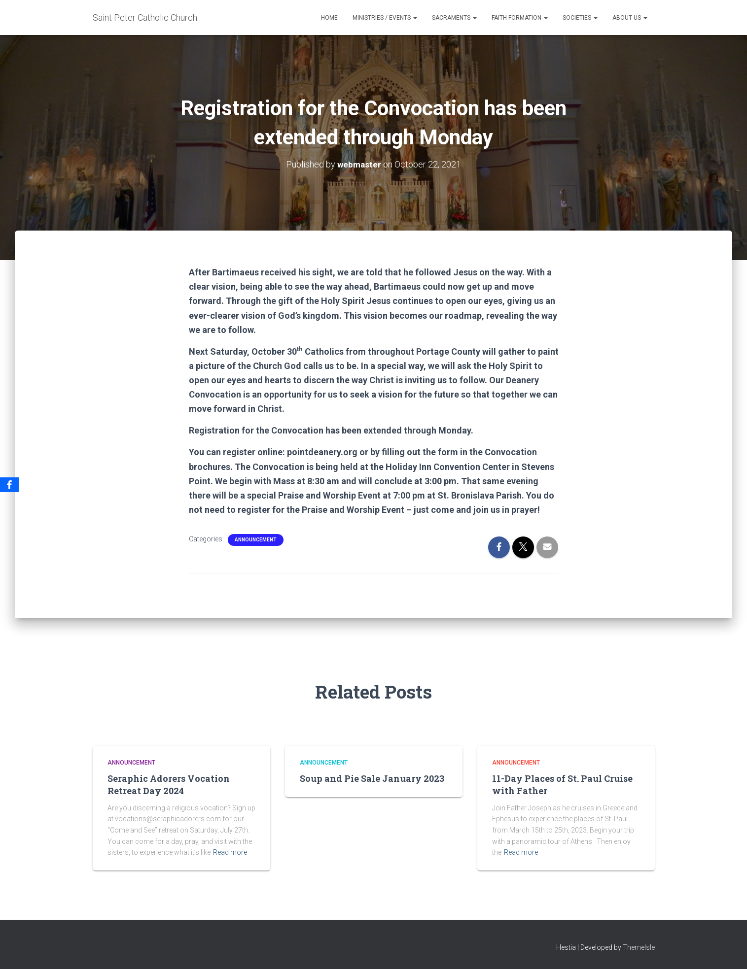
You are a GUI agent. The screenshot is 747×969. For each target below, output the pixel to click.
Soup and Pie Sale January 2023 (372, 778)
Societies (580, 17)
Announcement (256, 539)
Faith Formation (520, 17)
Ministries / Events (385, 17)
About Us (629, 17)
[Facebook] (9, 484)
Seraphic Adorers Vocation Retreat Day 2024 (168, 784)
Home (329, 17)
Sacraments (454, 17)
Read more (230, 852)
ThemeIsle (639, 947)
